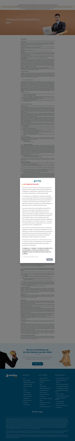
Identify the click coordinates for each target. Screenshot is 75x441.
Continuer (50, 259)
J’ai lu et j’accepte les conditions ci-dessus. (30, 256)
